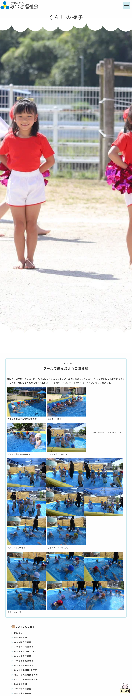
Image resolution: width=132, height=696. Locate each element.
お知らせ (18, 633)
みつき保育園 (20, 637)
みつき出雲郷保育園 (24, 665)
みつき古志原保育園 (24, 660)
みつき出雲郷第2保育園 (25, 670)
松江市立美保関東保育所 (26, 679)
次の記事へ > (114, 432)
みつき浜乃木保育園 (24, 647)
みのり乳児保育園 (22, 688)
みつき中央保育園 (22, 656)
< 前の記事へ (97, 432)
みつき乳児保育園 (22, 642)
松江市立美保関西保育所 (26, 674)
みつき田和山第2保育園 (25, 651)
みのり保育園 (20, 684)
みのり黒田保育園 (22, 693)
